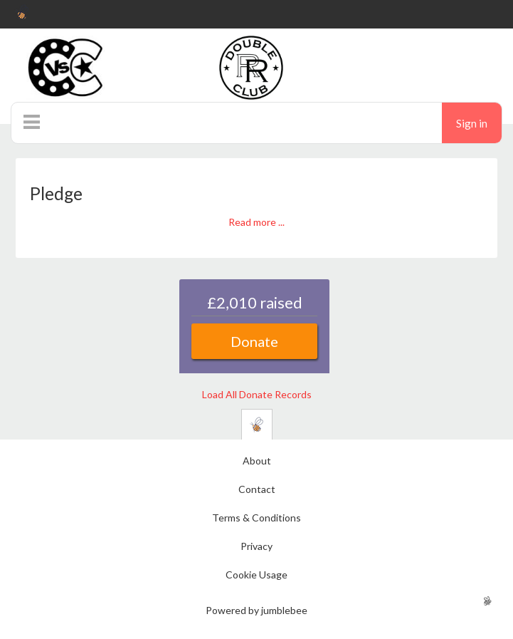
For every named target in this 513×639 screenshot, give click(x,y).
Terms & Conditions (256, 517)
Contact (256, 489)
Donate (254, 341)
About (257, 460)
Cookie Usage (256, 574)
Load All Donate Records (257, 394)
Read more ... (256, 222)
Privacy (256, 546)
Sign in (471, 123)
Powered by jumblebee (256, 610)
